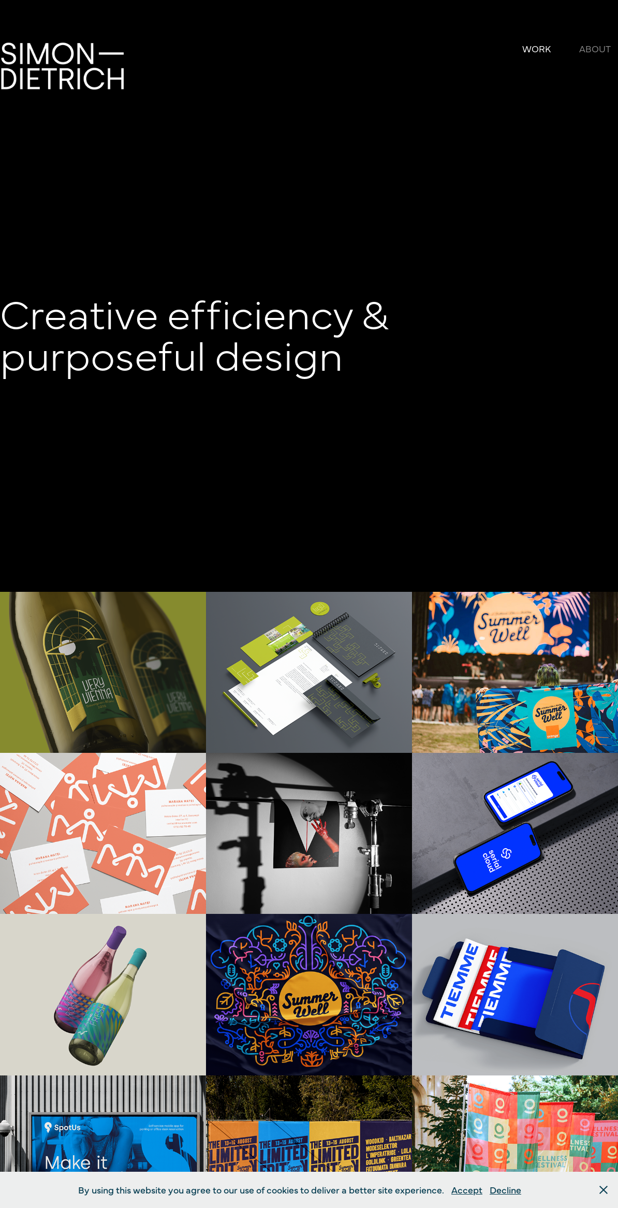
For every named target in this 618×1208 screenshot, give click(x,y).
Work (536, 48)
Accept (466, 1189)
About (595, 48)
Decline (505, 1189)
